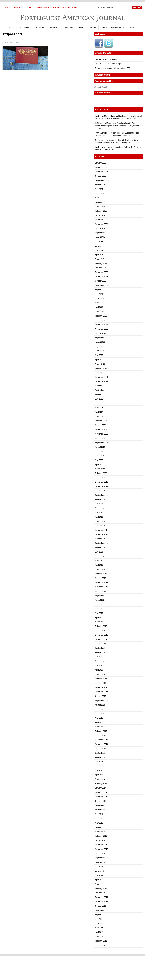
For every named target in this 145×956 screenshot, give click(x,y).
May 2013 (99, 823)
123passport (12, 34)
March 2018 (100, 569)
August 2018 (100, 548)
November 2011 (101, 902)
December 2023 (101, 272)
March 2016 (100, 674)
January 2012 (100, 893)
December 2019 (101, 482)
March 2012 (100, 884)
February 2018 (101, 574)
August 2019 (100, 499)
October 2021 (100, 386)
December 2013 (101, 792)
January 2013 (100, 840)
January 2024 (100, 268)
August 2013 (100, 810)
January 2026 (100, 163)
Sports (104, 27)
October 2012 (100, 853)
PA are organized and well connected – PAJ (112, 68)
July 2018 (99, 552)
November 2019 (101, 486)
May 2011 (99, 928)
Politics (81, 27)
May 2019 (99, 513)
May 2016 (99, 666)
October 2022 (100, 333)
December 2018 (101, 530)
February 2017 (101, 626)
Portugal (92, 27)
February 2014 (101, 784)
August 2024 (100, 237)
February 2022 (101, 368)
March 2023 (100, 311)
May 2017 (99, 613)
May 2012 (99, 875)
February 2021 (101, 421)
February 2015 (101, 731)
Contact (29, 7)
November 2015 (101, 692)
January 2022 (100, 373)
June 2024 (99, 246)
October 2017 (100, 591)
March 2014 (100, 779)
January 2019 (100, 526)
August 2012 (100, 862)
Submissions (43, 7)
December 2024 (101, 220)
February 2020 (101, 473)
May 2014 (99, 770)
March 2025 (100, 207)
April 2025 (99, 202)
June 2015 (99, 714)
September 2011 (102, 910)
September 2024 (102, 233)
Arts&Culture (10, 27)
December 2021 (101, 377)
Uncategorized (117, 27)
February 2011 (101, 941)
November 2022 (101, 329)
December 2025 (101, 167)
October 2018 (100, 539)
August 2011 (100, 915)
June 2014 (99, 766)
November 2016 (101, 639)
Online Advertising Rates (65, 7)
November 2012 (101, 849)
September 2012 (102, 858)
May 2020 (99, 460)
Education (39, 27)
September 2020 (102, 443)
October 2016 (100, 644)
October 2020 (100, 438)
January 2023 (100, 320)
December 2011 (101, 897)
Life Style (69, 27)
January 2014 (100, 788)
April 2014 (99, 775)
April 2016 (99, 670)
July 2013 (99, 814)
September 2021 (102, 390)
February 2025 (101, 211)
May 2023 (99, 303)
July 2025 (99, 189)
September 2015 (102, 700)
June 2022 (99, 351)
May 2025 (99, 198)
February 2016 (101, 679)
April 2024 (99, 255)
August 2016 (100, 652)
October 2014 (100, 749)
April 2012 (99, 880)
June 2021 (99, 403)
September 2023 (102, 285)
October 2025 (100, 176)
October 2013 (100, 801)
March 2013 (100, 832)
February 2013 (101, 836)
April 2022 (99, 360)
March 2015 (100, 727)
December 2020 (101, 429)
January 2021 (100, 425)
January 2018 (100, 578)
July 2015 (99, 709)
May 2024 (99, 250)
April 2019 (99, 517)
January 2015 (100, 735)
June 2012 (99, 871)
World (131, 27)
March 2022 (100, 364)
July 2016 (99, 657)
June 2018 (99, 556)
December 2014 (101, 740)
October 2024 (100, 228)
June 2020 (99, 456)
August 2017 (100, 600)
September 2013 (102, 805)
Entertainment (54, 27)
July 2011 (99, 919)
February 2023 (101, 316)
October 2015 (100, 696)
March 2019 (100, 521)
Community (25, 27)
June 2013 (99, 818)
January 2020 (100, 478)
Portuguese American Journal (72, 17)
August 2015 (100, 705)
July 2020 (99, 451)
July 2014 (99, 762)
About (17, 7)
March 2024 (100, 259)
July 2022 (99, 346)
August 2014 (100, 757)
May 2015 (99, 718)
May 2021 (99, 408)
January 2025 (100, 215)
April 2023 (99, 307)
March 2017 (100, 622)
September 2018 (102, 543)
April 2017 (99, 617)
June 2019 (99, 508)
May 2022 (99, 355)
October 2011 (100, 906)
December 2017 (101, 582)
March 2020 (100, 469)
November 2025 (101, 172)
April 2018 (99, 565)
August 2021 (100, 395)
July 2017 (99, 604)
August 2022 (100, 342)
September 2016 (102, 648)
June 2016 (99, 661)
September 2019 (102, 495)
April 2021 (99, 412)
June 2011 (99, 923)
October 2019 (100, 491)
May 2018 (99, 561)
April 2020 (99, 464)
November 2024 (101, 224)
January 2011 (100, 945)
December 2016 (101, 635)
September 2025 (102, 180)
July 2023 (99, 294)
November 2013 (101, 797)
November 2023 (101, 277)
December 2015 (101, 687)
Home (7, 7)
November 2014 (101, 744)
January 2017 (100, 631)
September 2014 (102, 753)
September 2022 (102, 338)
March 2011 (100, 937)
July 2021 (99, 399)
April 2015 (99, 722)
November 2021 (101, 381)
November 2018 (101, 534)
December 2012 (101, 845)
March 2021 (100, 416)
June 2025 (99, 193)
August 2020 (100, 447)
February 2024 (101, 263)
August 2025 (100, 185)
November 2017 (101, 587)
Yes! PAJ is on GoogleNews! (106, 59)
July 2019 (99, 504)
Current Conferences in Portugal (108, 64)
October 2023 (100, 281)
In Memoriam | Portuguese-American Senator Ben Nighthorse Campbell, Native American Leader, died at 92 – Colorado (118, 126)
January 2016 (100, 683)
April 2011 (99, 932)
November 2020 (101, 434)
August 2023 (100, 290)
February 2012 (101, 888)
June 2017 (99, 609)
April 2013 (99, 827)
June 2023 (99, 298)
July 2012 (99, 867)
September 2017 (102, 596)
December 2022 (101, 325)
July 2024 (99, 242)
